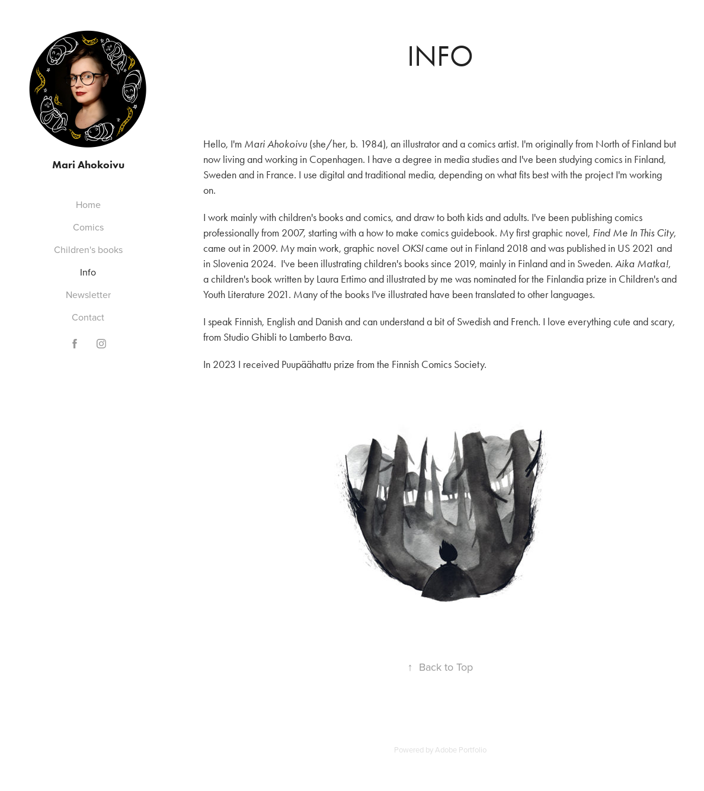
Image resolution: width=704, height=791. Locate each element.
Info (88, 271)
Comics (88, 226)
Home (88, 204)
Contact (88, 317)
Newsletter (88, 294)
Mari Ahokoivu (88, 164)
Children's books (88, 249)
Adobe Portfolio (461, 749)
